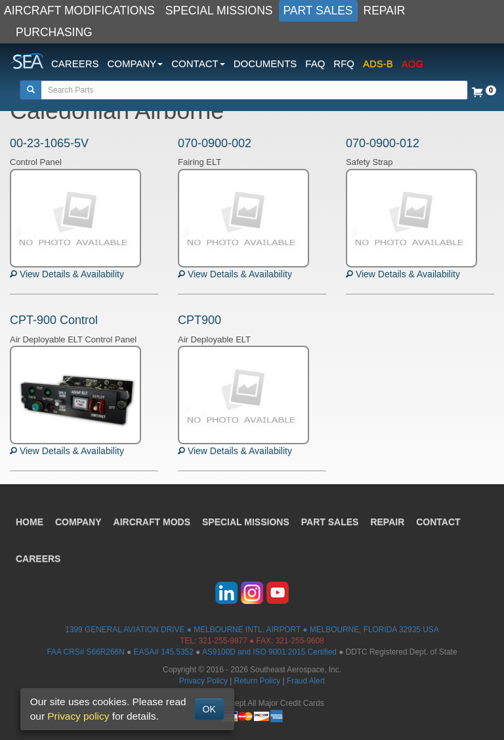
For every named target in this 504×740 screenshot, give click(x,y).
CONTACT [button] (197, 63)
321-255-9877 (223, 640)
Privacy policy (78, 716)
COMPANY (78, 522)
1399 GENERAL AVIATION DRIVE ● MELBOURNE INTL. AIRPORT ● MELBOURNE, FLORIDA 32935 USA (251, 629)
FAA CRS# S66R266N (85, 652)
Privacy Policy (203, 680)
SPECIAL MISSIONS (219, 10)
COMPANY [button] (135, 63)
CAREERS (75, 63)
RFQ (343, 63)
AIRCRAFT (152, 522)
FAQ (315, 63)
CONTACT (438, 522)
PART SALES (318, 10)
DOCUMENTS (265, 63)
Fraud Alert (306, 680)
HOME (29, 522)
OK (209, 709)
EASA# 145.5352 (164, 652)
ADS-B (378, 63)
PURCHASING (54, 32)
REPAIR (385, 10)
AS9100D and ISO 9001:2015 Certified (269, 652)
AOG (412, 63)
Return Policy (257, 680)
